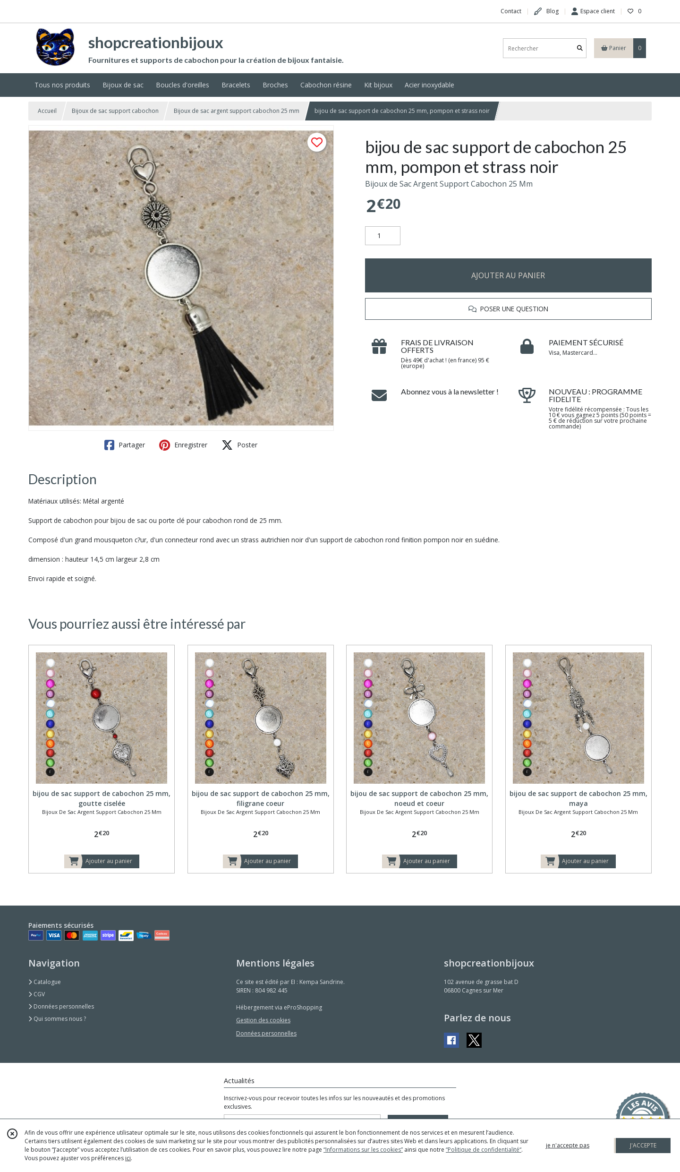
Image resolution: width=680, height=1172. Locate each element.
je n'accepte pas (567, 1145)
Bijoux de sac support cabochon (115, 111)
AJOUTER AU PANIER (508, 275)
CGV (36, 994)
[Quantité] (382, 235)
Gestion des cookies (263, 1020)
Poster (239, 445)
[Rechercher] (580, 48)
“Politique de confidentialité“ (483, 1150)
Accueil (47, 111)
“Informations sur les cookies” (363, 1150)
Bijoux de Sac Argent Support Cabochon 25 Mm (449, 184)
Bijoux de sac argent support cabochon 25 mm (236, 111)
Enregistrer (183, 445)
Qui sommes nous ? (57, 1019)
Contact (511, 11)
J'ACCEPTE (643, 1145)
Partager (124, 445)
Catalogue (44, 982)
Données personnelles (61, 1006)
